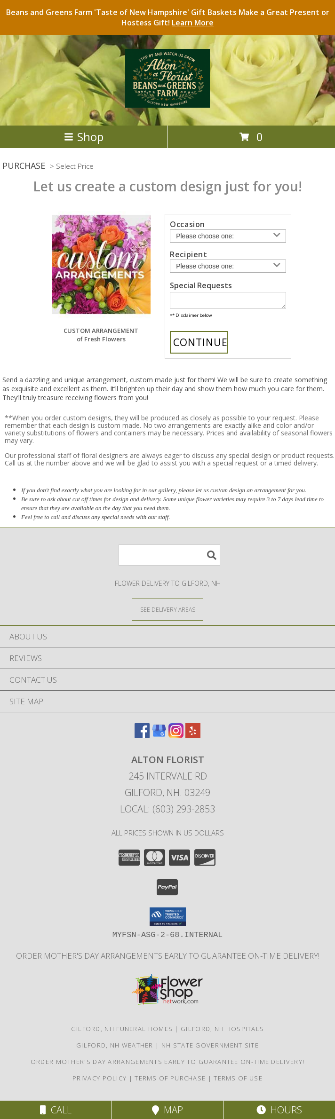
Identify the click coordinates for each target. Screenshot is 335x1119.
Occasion (187, 224)
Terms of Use (238, 1081)
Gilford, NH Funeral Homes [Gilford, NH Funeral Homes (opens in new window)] (122, 1031)
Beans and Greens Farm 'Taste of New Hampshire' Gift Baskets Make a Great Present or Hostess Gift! (167, 17)
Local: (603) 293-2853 (167, 811)
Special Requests (201, 285)
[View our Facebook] (142, 738)
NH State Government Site (210, 1048)
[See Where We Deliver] (167, 611)
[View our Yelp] (192, 738)
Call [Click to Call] (56, 1109)
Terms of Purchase (170, 1081)
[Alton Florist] (167, 102)
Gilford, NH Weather (114, 1048)
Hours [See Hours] (279, 1109)
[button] (168, 919)
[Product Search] (169, 557)
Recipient (188, 254)
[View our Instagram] (175, 738)
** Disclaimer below (191, 318)
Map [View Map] (167, 1109)
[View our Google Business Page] (159, 738)
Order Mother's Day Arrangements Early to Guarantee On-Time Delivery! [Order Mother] (167, 958)
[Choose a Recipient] (228, 266)
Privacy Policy (99, 1081)
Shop (84, 136)
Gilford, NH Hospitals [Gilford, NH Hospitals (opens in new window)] (222, 1031)
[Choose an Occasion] (228, 236)
